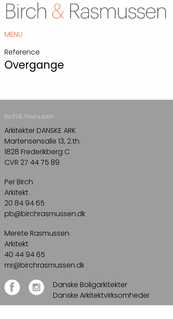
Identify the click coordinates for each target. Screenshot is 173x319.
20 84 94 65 (24, 203)
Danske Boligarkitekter (90, 285)
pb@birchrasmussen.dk (44, 214)
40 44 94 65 (24, 254)
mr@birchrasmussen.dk (44, 265)
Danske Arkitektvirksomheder (101, 295)
